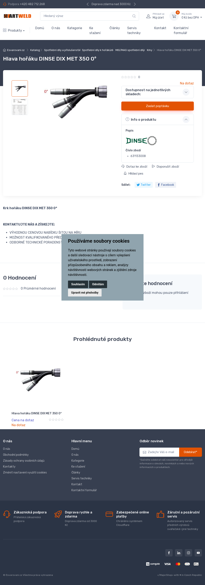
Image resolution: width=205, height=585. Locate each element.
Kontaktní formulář (181, 30)
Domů (39, 28)
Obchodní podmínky (16, 455)
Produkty (12, 30)
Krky (149, 50)
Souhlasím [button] (78, 284)
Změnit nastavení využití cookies (25, 472)
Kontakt (160, 28)
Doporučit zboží (165, 166)
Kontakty (9, 466)
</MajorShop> (165, 575)
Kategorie (74, 28)
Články (115, 28)
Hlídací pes (133, 173)
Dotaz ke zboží (134, 166)
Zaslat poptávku (157, 106)
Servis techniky (134, 30)
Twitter (144, 185)
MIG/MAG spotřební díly (130, 50)
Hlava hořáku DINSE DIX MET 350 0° (37, 413)
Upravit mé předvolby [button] (84, 292)
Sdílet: (125, 185)
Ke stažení (95, 30)
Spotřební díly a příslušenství (62, 50)
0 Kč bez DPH (192, 15)
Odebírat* (190, 452)
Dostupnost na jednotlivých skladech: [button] (148, 92)
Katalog (35, 50)
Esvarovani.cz (16, 50)
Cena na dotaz (23, 420)
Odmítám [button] (98, 284)
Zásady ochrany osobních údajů (23, 460)
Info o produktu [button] (141, 119)
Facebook (165, 185)
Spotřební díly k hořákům (97, 50)
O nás (56, 28)
